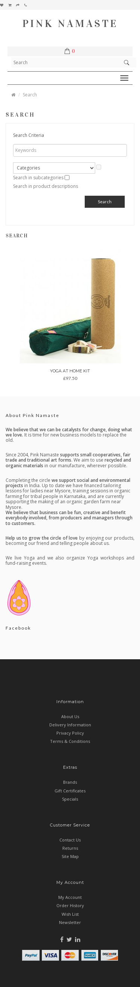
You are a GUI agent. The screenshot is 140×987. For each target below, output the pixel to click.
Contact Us (70, 840)
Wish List (70, 914)
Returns (70, 848)
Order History (70, 905)
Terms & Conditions (70, 741)
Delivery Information (70, 725)
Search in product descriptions (45, 186)
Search (30, 95)
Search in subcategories (38, 177)
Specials (70, 799)
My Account (70, 897)
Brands (70, 782)
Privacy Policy (70, 733)
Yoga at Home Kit (70, 371)
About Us (70, 716)
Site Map (70, 856)
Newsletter (70, 922)
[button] (71, 51)
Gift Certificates (70, 791)
